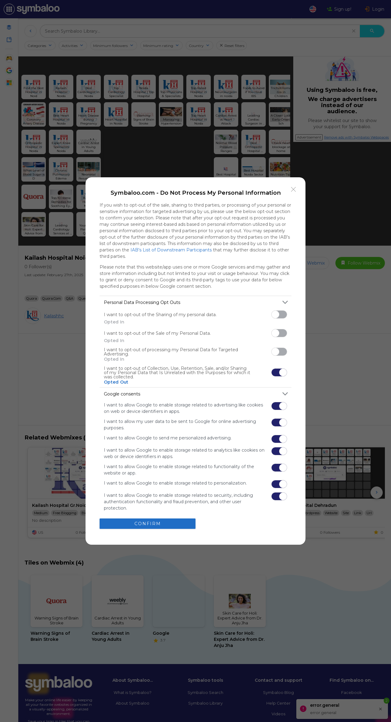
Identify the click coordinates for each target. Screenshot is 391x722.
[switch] (279, 314)
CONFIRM (147, 523)
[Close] (293, 189)
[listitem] (195, 302)
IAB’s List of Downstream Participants (171, 250)
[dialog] (195, 361)
